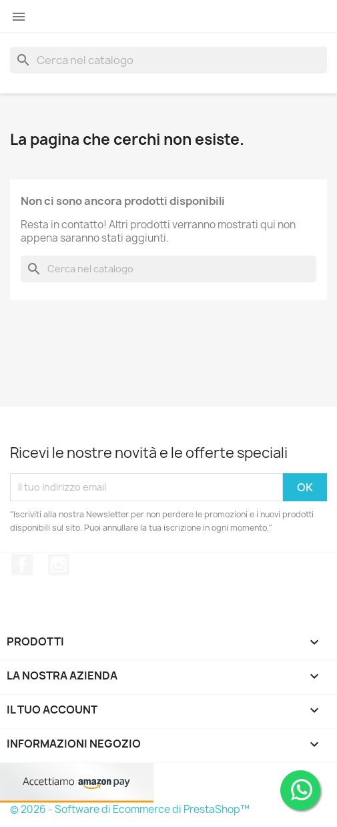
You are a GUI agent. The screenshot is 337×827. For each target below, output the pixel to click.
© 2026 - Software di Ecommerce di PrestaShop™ (130, 809)
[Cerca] (168, 60)
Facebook (22, 564)
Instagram (58, 564)
